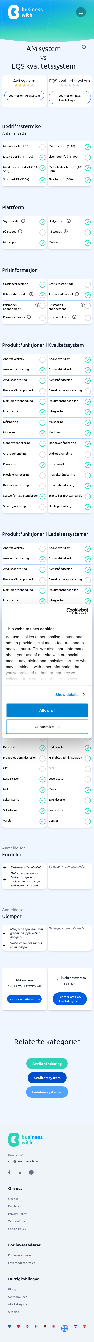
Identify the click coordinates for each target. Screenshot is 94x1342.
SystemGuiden (18, 1297)
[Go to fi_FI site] (36, 1328)
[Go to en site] (64, 1328)
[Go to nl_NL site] (75, 1328)
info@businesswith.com (24, 1161)
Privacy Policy (17, 1214)
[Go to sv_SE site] (9, 1328)
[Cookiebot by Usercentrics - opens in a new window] (67, 611)
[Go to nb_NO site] (27, 1328)
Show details (67, 694)
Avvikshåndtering (47, 1063)
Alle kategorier (18, 1304)
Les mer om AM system (24, 95)
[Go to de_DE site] (45, 1328)
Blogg (12, 1289)
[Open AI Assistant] (31, 1172)
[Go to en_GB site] (53, 1328)
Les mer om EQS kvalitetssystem (70, 97)
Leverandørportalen (22, 1263)
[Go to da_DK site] (18, 1328)
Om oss (13, 1199)
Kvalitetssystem (47, 1077)
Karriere (14, 1206)
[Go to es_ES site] (84, 1328)
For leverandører (19, 1255)
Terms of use (17, 1221)
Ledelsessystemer (47, 1092)
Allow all (47, 710)
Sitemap (13, 1312)
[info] (84, 47)
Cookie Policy (17, 1229)
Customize (47, 726)
